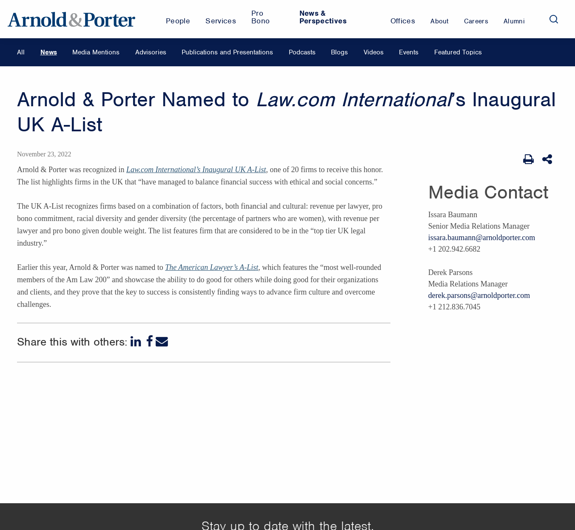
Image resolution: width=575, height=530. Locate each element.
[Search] (553, 19)
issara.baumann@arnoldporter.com (481, 237)
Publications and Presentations (227, 52)
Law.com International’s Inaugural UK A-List (196, 169)
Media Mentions (96, 52)
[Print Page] (528, 159)
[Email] (162, 341)
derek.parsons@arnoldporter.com (479, 295)
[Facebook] (149, 341)
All (21, 52)
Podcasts (302, 52)
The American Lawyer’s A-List (211, 267)
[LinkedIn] (137, 341)
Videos (374, 52)
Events (408, 52)
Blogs (339, 52)
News (48, 52)
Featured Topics (458, 52)
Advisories (150, 52)
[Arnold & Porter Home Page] (71, 19)
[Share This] (548, 159)
